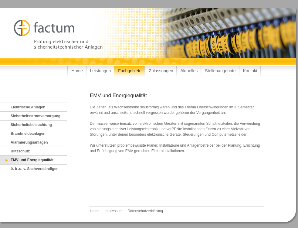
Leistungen (100, 70)
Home (77, 70)
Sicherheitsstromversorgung (35, 116)
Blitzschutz (20, 151)
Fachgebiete (129, 70)
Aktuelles (189, 70)
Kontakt (250, 70)
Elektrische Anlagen (28, 107)
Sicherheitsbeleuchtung (31, 125)
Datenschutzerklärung (145, 211)
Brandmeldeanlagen (28, 133)
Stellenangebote (220, 70)
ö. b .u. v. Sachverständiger (34, 169)
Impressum (113, 211)
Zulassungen (161, 70)
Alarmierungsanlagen (29, 142)
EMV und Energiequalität (32, 160)
